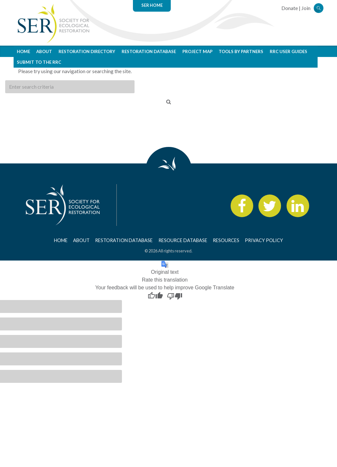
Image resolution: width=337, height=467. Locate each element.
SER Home (152, 5)
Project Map (197, 51)
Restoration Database (149, 51)
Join (305, 8)
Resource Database (182, 240)
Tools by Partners (241, 51)
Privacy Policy (264, 240)
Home (23, 51)
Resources (226, 240)
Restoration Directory (87, 51)
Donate (289, 8)
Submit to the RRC (39, 62)
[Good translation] (155, 296)
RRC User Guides (288, 51)
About (44, 51)
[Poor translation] (174, 296)
